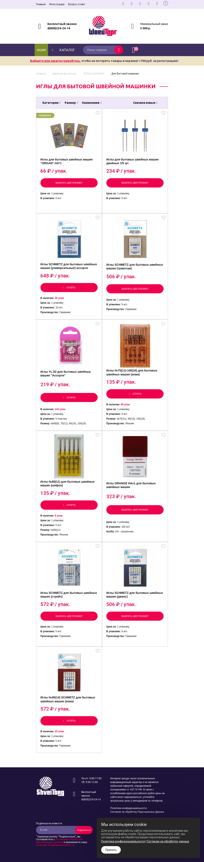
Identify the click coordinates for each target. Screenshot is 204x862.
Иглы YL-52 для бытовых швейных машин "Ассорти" (65, 373)
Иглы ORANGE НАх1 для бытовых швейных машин (131, 485)
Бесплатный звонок (62, 24)
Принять (111, 849)
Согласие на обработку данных (168, 841)
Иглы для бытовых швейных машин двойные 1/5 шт (132, 161)
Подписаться (84, 830)
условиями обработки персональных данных (59, 840)
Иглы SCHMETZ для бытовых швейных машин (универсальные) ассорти (68, 266)
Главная (41, 4)
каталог (63, 50)
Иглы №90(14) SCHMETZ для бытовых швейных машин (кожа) (67, 699)
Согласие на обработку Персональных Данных (137, 811)
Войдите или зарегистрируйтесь (55, 60)
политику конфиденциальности (55, 845)
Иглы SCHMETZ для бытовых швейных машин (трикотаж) (134, 266)
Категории (51, 102)
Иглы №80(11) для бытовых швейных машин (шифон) (67, 483)
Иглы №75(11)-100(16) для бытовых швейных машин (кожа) (131, 372)
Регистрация (56, 4)
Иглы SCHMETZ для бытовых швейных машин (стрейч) (68, 594)
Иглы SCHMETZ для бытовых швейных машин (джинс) (134, 594)
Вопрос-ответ (76, 4)
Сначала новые (145, 102)
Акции (41, 50)
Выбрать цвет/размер (68, 183)
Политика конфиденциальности (128, 808)
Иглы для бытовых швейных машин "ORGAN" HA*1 (66, 161)
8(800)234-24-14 (58, 28)
